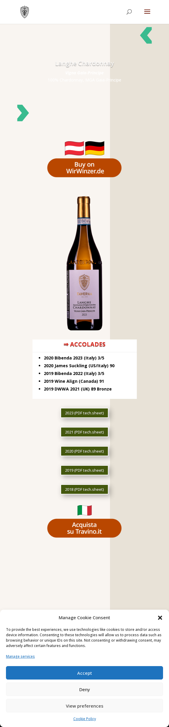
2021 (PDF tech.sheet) (84, 432)
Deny (84, 689)
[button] (160, 618)
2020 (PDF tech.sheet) (84, 451)
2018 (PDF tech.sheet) (84, 489)
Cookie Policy (84, 718)
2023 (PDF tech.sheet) (84, 413)
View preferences (84, 706)
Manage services (20, 656)
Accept (84, 673)
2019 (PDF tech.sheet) (84, 470)
